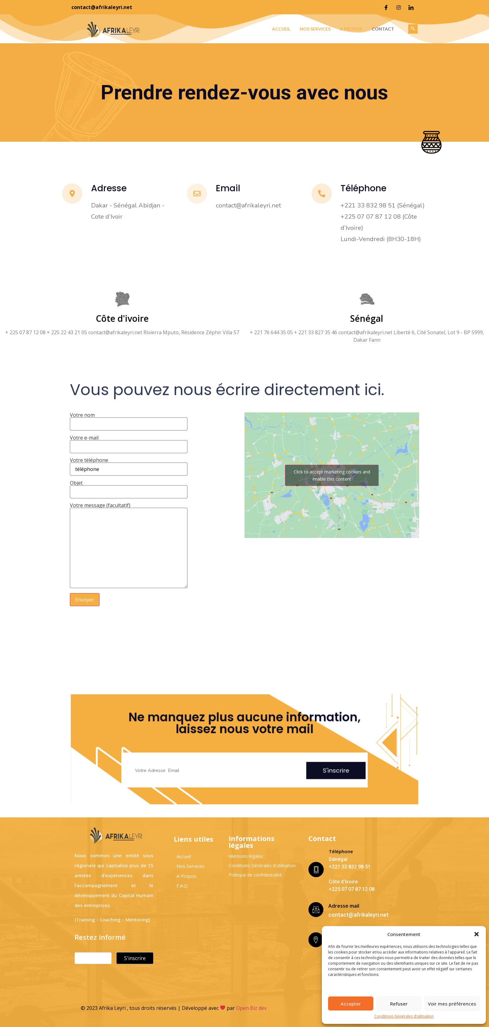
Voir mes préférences (452, 1004)
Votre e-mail (128, 442)
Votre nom (128, 419)
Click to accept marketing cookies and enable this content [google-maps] (332, 475)
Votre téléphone (128, 465)
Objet (128, 487)
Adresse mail (343, 905)
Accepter (351, 1004)
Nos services (315, 28)
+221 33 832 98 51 (349, 867)
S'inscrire (279, 757)
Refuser (399, 1004)
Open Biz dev (251, 1008)
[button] (476, 934)
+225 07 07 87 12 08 (352, 889)
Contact (383, 28)
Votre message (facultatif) (128, 546)
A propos (351, 28)
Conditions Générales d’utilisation (404, 1016)
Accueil (281, 28)
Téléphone (341, 851)
